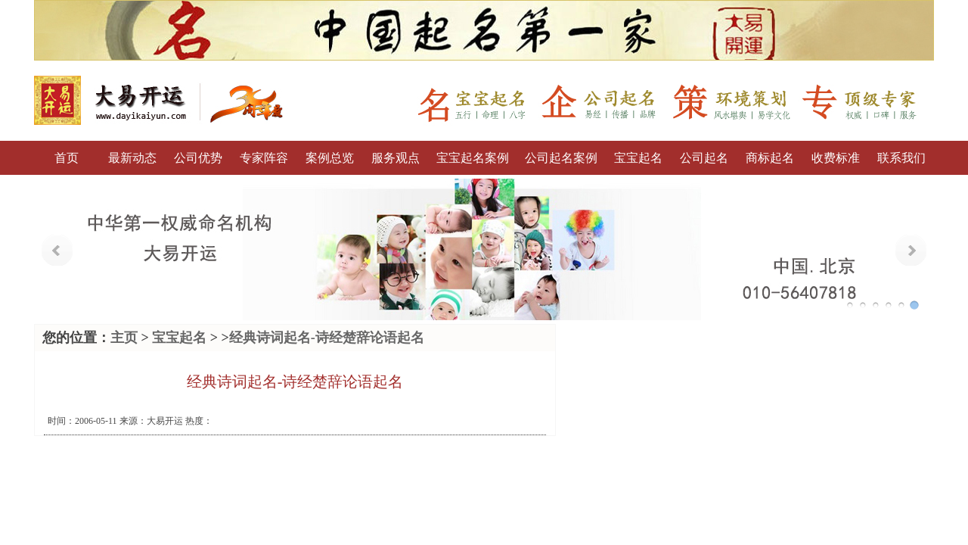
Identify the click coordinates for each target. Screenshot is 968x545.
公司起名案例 (561, 157)
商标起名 (770, 157)
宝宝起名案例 (472, 157)
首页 (66, 157)
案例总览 (330, 157)
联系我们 (901, 157)
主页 (124, 337)
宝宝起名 (638, 157)
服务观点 (395, 157)
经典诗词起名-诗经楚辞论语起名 (326, 337)
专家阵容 (264, 157)
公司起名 (704, 157)
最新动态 (132, 157)
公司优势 (198, 157)
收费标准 (835, 157)
